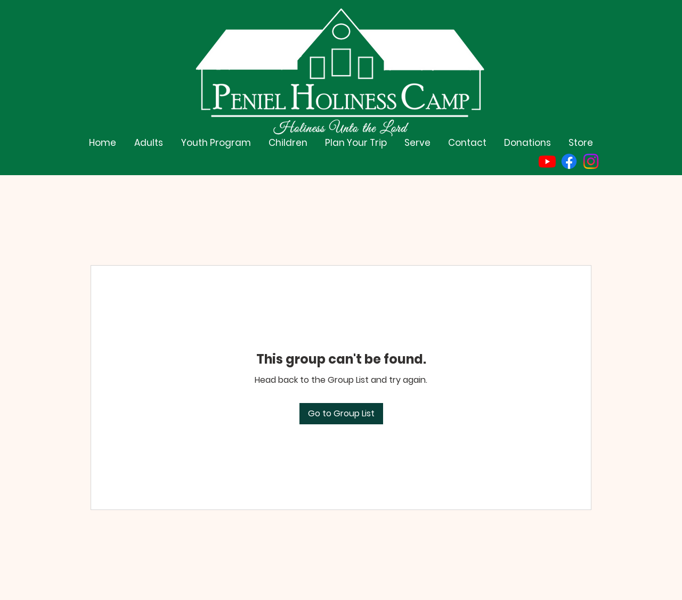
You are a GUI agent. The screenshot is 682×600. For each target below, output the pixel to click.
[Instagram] (591, 161)
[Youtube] (547, 161)
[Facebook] (569, 161)
